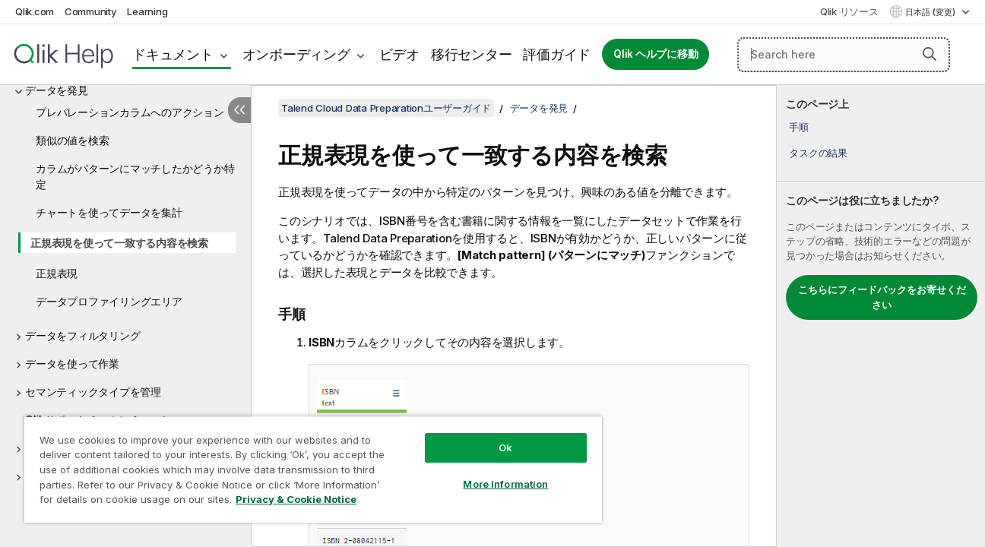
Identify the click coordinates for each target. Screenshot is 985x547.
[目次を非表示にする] (239, 110)
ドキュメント (173, 54)
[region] (310, 469)
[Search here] (844, 55)
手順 (799, 127)
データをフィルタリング (82, 335)
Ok (500, 447)
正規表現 (57, 273)
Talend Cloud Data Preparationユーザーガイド (386, 108)
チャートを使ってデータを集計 (109, 212)
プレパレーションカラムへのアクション (130, 112)
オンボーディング (296, 54)
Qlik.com (34, 11)
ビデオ (399, 54)
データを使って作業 (72, 363)
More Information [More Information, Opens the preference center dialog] (500, 484)
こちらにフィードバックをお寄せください (882, 297)
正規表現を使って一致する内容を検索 (119, 242)
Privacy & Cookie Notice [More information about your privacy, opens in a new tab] (296, 499)
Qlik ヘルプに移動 (655, 54)
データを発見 (56, 90)
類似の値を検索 (72, 140)
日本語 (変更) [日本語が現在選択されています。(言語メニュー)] (931, 12)
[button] (929, 54)
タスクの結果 (818, 153)
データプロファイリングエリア (109, 301)
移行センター (471, 54)
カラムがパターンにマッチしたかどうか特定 (135, 176)
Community (91, 11)
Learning (147, 11)
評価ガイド (557, 54)
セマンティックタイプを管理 (93, 391)
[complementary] (881, 316)
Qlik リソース (849, 11)
